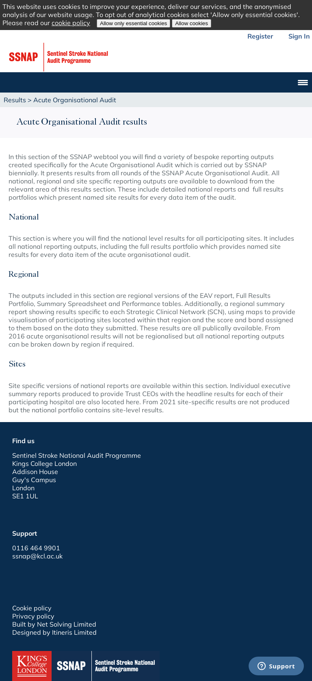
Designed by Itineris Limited (54, 632)
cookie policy (71, 23)
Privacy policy (33, 616)
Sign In (299, 36)
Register (260, 36)
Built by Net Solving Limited (54, 624)
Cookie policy (32, 608)
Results (15, 100)
